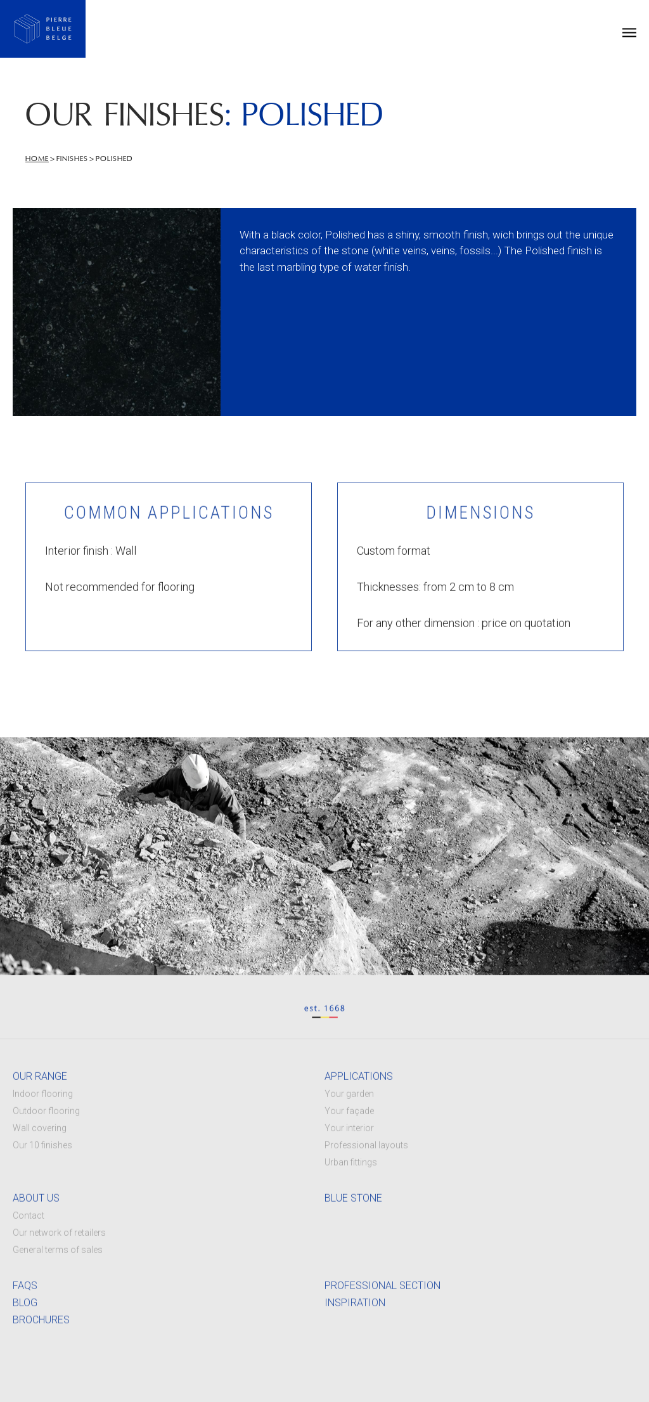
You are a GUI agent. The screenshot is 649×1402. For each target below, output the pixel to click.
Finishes (72, 159)
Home (37, 159)
